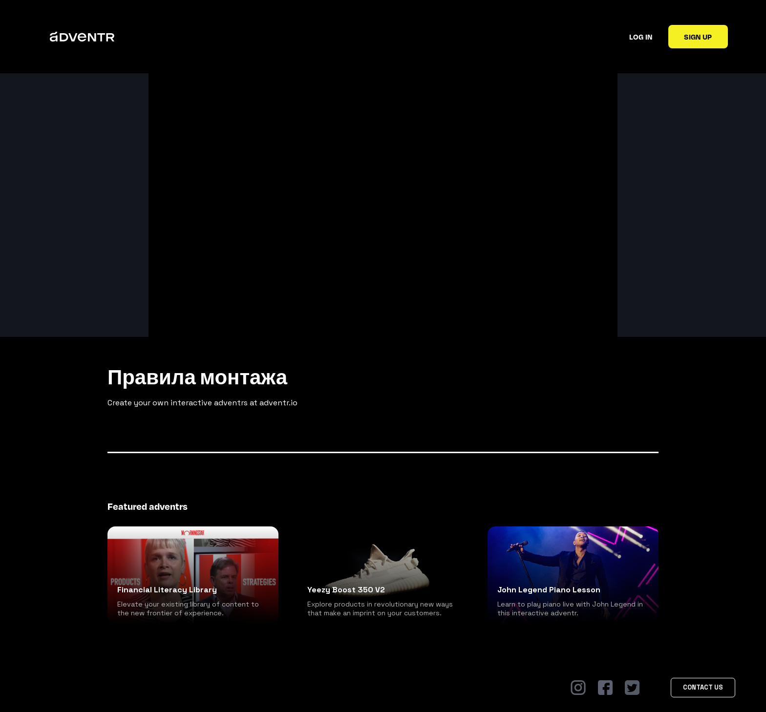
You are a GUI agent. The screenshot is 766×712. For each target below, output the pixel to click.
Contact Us (703, 687)
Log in (640, 36)
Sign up (698, 36)
